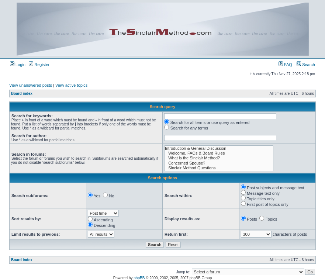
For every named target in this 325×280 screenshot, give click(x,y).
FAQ (285, 64)
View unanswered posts (30, 85)
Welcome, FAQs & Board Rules (219, 153)
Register (39, 64)
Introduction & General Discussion (219, 148)
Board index (21, 93)
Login (17, 64)
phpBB (139, 278)
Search (306, 64)
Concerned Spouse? (219, 163)
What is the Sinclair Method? (219, 158)
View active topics (71, 85)
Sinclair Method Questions (219, 168)
